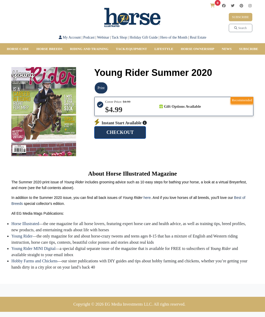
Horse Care (18, 49)
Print (101, 88)
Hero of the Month (173, 37)
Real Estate (198, 37)
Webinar (103, 37)
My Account (70, 37)
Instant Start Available (120, 123)
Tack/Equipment (131, 49)
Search (240, 28)
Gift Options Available (180, 106)
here (147, 198)
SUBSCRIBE (248, 49)
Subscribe (240, 17)
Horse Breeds (49, 49)
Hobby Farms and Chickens (34, 261)
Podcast (89, 37)
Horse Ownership (197, 49)
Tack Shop (119, 37)
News (227, 49)
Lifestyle (163, 49)
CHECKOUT (120, 132)
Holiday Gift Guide (144, 37)
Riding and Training (89, 49)
